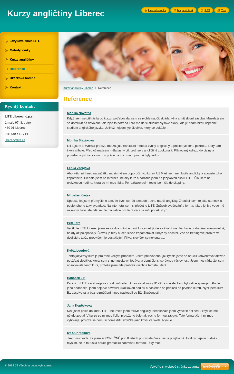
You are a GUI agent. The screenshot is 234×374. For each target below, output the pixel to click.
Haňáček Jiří (76, 278)
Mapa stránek (185, 10)
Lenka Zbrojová (78, 168)
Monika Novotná (79, 113)
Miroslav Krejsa (78, 195)
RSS (207, 10)
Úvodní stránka (157, 10)
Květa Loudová (78, 250)
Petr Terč (73, 223)
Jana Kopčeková (79, 305)
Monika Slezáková (80, 140)
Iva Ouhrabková (78, 333)
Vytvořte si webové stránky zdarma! (175, 366)
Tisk (223, 10)
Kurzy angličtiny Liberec (78, 87)
